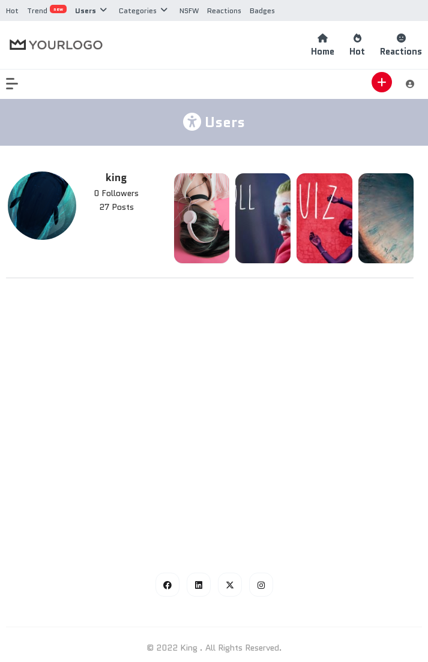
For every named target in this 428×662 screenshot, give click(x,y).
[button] (18, 84)
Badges (262, 10)
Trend (47, 10)
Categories (138, 10)
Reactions (224, 10)
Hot (12, 10)
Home (322, 45)
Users (85, 10)
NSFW (189, 10)
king (116, 177)
